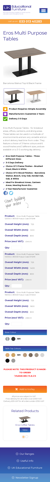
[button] (43, 10)
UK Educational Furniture (26, 467)
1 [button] (23, 437)
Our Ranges (27, 454)
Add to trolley (27, 389)
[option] (25, 65)
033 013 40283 (30, 21)
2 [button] (26, 437)
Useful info (26, 460)
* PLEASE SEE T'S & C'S (25, 376)
